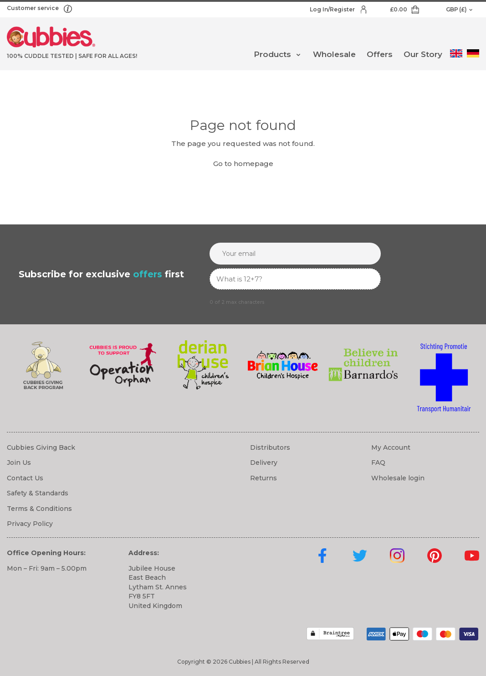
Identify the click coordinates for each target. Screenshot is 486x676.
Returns (263, 478)
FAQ (378, 462)
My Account (390, 447)
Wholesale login (398, 478)
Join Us (19, 462)
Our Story (423, 54)
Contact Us (25, 478)
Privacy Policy (30, 524)
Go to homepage (243, 163)
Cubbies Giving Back (41, 447)
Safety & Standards (37, 493)
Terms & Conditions (39, 508)
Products (272, 54)
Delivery (263, 462)
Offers (380, 54)
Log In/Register (333, 9)
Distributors (270, 447)
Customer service (33, 8)
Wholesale (334, 54)
